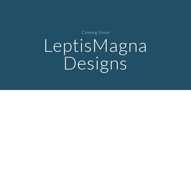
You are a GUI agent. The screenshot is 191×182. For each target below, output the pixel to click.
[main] (95, 45)
